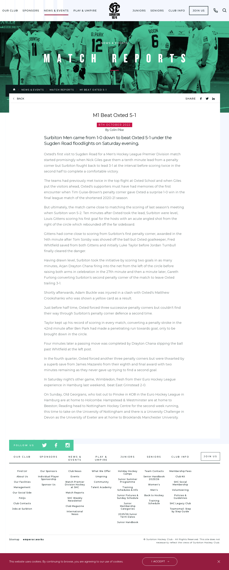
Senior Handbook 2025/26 (154, 478)
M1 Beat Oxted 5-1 (93, 89)
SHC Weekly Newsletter (74, 499)
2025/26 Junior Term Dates (127, 515)
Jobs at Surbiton (22, 508)
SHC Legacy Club (180, 503)
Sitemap (14, 539)
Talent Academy (101, 487)
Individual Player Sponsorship (48, 478)
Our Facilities (22, 482)
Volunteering (180, 490)
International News (75, 512)
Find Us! (22, 471)
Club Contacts (22, 503)
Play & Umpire (85, 10)
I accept (158, 561)
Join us (199, 10)
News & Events (56, 10)
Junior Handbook (127, 522)
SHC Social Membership (180, 483)
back (20, 98)
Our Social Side (22, 492)
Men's (154, 490)
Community (101, 482)
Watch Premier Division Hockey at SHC (75, 485)
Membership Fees (180, 471)
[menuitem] (10, 10)
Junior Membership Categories (127, 506)
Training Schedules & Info (127, 488)
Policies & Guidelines (180, 496)
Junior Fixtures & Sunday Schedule (127, 496)
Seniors (157, 10)
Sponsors (31, 10)
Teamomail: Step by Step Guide (180, 510)
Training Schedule (154, 502)
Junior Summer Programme (127, 480)
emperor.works (33, 539)
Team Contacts (154, 471)
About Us (22, 476)
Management (22, 487)
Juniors (139, 10)
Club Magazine (75, 506)
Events (75, 476)
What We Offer (101, 471)
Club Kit (180, 476)
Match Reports (62, 89)
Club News (74, 471)
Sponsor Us (48, 484)
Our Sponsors (48, 471)
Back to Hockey (154, 495)
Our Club (10, 10)
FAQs (22, 498)
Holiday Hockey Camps (127, 472)
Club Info (177, 10)
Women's (154, 484)
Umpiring (101, 476)
